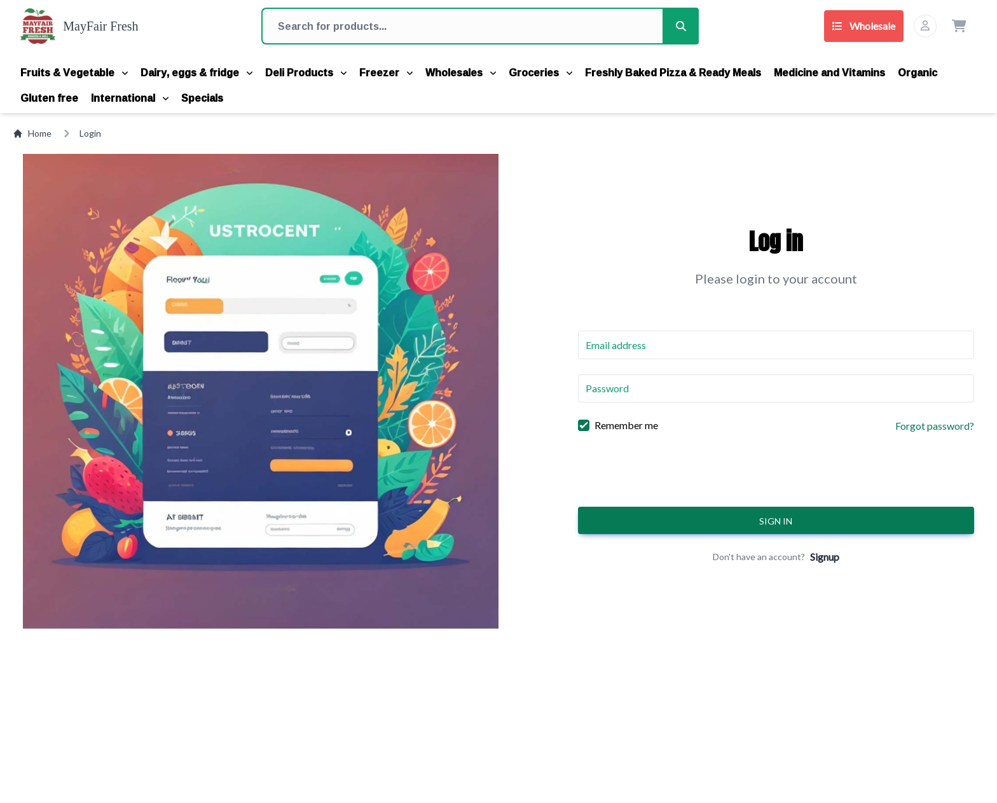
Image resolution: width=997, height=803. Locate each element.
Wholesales (460, 72)
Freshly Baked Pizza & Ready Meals (673, 72)
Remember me (626, 425)
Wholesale (863, 26)
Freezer (386, 72)
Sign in (775, 521)
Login (90, 133)
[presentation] (775, 474)
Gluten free (49, 98)
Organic (917, 72)
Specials (202, 98)
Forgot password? (934, 426)
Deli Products (306, 72)
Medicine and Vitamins (829, 72)
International (129, 98)
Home (32, 133)
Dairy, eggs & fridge (196, 72)
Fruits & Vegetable (74, 72)
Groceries (540, 72)
